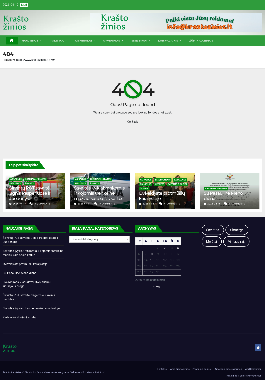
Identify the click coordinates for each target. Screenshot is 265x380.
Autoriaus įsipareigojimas (228, 369)
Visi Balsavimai (253, 369)
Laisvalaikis (169, 40)
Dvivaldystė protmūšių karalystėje (162, 195)
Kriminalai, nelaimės (35, 179)
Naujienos (32, 40)
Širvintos (29, 184)
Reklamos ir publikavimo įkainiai (244, 375)
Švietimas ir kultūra (177, 184)
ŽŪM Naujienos (201, 40)
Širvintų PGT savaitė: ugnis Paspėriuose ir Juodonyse (29, 193)
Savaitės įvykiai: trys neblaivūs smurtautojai (31, 308)
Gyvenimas (113, 40)
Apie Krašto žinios (180, 369)
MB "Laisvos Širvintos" (93, 372)
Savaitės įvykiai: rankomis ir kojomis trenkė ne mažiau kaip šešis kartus (99, 193)
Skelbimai (140, 40)
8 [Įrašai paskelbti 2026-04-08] (152, 254)
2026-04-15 (214, 203)
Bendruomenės (162, 180)
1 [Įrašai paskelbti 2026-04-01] (152, 248)
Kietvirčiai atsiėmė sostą (19, 317)
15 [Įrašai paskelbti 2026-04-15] (151, 260)
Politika (58, 40)
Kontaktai (162, 369)
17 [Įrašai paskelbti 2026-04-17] (165, 260)
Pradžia (7, 59)
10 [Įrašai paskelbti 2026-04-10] (165, 254)
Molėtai (211, 241)
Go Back (132, 121)
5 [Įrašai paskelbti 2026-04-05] (178, 248)
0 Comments (42, 203)
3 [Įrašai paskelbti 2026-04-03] (165, 248)
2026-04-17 (20, 203)
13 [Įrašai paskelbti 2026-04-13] (139, 260)
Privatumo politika (202, 369)
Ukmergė (237, 230)
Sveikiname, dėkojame (216, 189)
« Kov (156, 286)
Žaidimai (144, 189)
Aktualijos (15, 179)
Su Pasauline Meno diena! (223, 195)
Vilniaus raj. (236, 241)
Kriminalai (85, 40)
